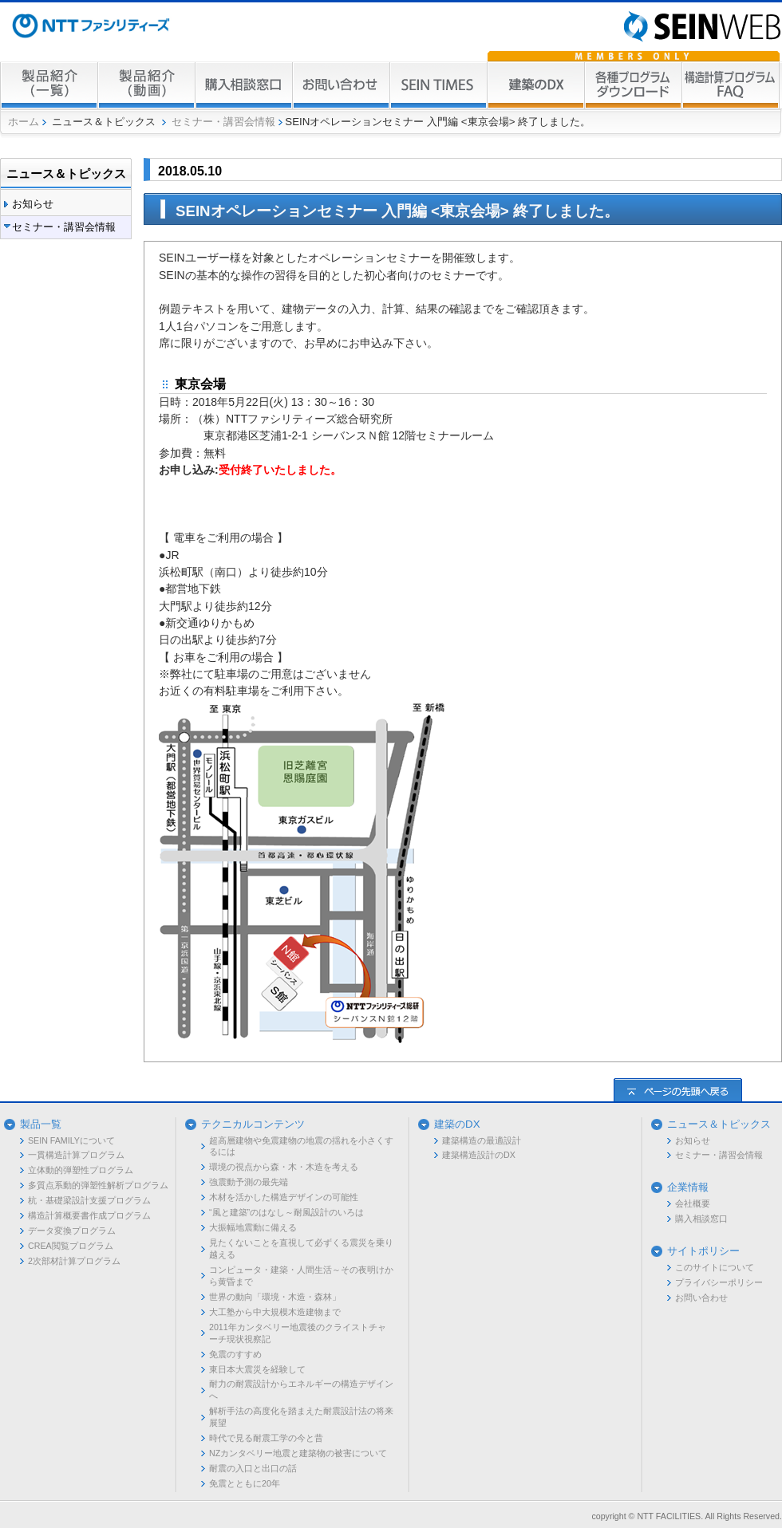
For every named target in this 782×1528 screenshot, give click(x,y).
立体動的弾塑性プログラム (80, 1170)
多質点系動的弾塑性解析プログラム (98, 1185)
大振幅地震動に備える (253, 1227)
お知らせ (32, 204)
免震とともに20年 (244, 1483)
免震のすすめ (235, 1354)
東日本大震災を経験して (257, 1369)
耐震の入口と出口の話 (253, 1468)
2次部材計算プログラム (74, 1261)
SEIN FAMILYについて (71, 1140)
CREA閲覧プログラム (70, 1245)
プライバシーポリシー (719, 1282)
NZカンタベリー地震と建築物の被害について (298, 1453)
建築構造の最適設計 (481, 1140)
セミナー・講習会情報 (223, 122)
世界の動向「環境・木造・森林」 (275, 1297)
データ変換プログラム (72, 1230)
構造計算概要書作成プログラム (89, 1215)
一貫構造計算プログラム (76, 1155)
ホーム (23, 122)
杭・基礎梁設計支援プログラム (89, 1200)
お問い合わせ (701, 1297)
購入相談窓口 (701, 1218)
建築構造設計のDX (478, 1155)
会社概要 (692, 1203)
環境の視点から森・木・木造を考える (283, 1167)
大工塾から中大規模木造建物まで (275, 1312)
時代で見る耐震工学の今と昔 (266, 1438)
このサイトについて (714, 1267)
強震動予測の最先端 (248, 1182)
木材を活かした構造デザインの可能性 (283, 1197)
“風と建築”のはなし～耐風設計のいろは (286, 1212)
